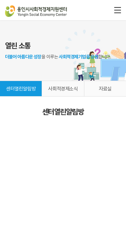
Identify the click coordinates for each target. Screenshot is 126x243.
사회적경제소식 (63, 89)
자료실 (105, 89)
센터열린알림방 (21, 89)
